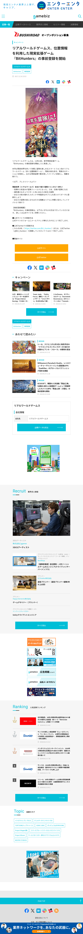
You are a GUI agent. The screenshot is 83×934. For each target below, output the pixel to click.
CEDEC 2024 (40, 825)
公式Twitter (41, 257)
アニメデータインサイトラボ (43, 820)
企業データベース (23, 24)
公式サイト (41, 248)
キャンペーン (18, 42)
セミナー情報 (59, 24)
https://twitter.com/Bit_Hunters (38, 228)
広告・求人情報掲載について (41, 922)
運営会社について (41, 918)
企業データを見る (41, 427)
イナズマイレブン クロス (23, 820)
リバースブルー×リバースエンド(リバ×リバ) (45, 830)
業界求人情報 (42, 24)
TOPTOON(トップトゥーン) (24, 825)
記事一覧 (6, 24)
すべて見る (41, 312)
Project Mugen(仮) (21, 830)
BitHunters (17, 71)
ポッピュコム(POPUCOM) (55, 825)
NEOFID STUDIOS (21, 840)
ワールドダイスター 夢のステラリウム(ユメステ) (43, 835)
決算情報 (74, 24)
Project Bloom (20, 835)
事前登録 (27, 71)
